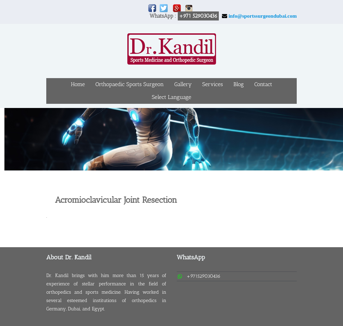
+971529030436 (203, 276)
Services (212, 84)
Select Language (171, 97)
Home (78, 84)
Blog (238, 84)
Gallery (183, 84)
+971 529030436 (198, 16)
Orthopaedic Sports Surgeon (129, 84)
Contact (263, 84)
